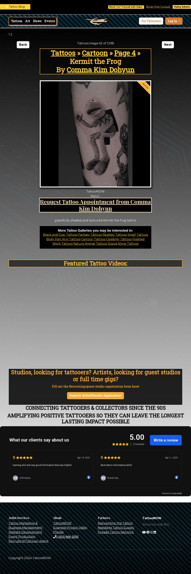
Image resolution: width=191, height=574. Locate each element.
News (37, 21)
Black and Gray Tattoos (60, 234)
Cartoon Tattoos (93, 239)
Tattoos (16, 21)
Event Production (22, 536)
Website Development (25, 532)
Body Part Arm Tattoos (63, 239)
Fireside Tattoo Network (116, 532)
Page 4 (124, 52)
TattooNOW (62, 523)
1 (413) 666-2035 (65, 537)
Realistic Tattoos (115, 234)
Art (27, 21)
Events (49, 21)
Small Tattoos (137, 234)
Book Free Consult (162, 6)
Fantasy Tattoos (90, 234)
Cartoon (95, 52)
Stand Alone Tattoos (123, 243)
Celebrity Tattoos (119, 239)
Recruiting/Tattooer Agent (28, 541)
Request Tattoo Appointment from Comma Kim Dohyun (95, 205)
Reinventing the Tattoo (115, 523)
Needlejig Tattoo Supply (116, 527)
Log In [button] (173, 21)
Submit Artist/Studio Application (95, 395)
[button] (151, 21)
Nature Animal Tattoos (90, 243)
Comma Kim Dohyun (101, 69)
